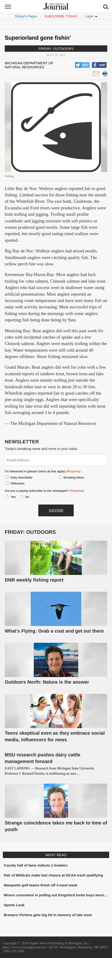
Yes (12, 497)
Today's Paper (26, 16)
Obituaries (17, 483)
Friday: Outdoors (56, 49)
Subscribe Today (61, 16)
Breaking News (74, 477)
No (27, 497)
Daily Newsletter (21, 477)
